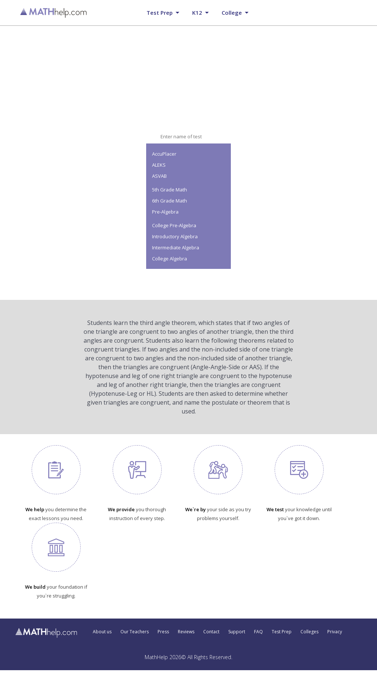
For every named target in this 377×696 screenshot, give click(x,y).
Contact (211, 632)
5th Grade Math (169, 189)
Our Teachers (134, 632)
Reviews (186, 632)
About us (102, 632)
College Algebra (169, 258)
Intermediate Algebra (175, 247)
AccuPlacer (164, 153)
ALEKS (159, 165)
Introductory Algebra (175, 236)
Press (163, 632)
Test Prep (282, 632)
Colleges (309, 632)
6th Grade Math (169, 200)
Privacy (334, 632)
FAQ (258, 632)
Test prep (160, 12)
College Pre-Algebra (174, 225)
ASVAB (159, 176)
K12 (197, 12)
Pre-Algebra (165, 211)
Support (236, 632)
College (232, 12)
